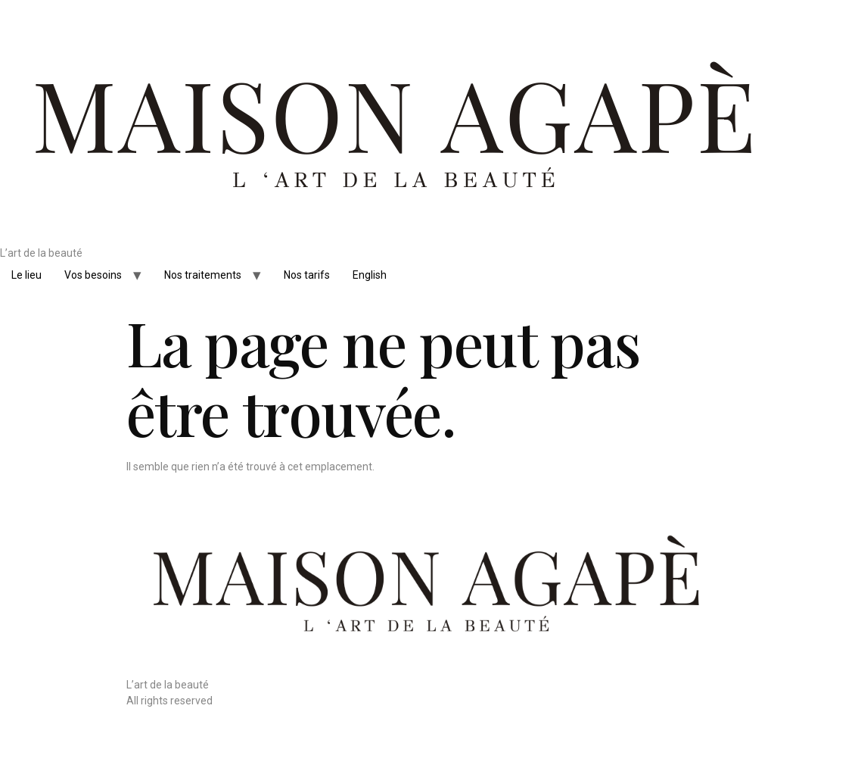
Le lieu (26, 275)
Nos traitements (202, 275)
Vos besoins (93, 275)
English (370, 275)
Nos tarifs (307, 275)
